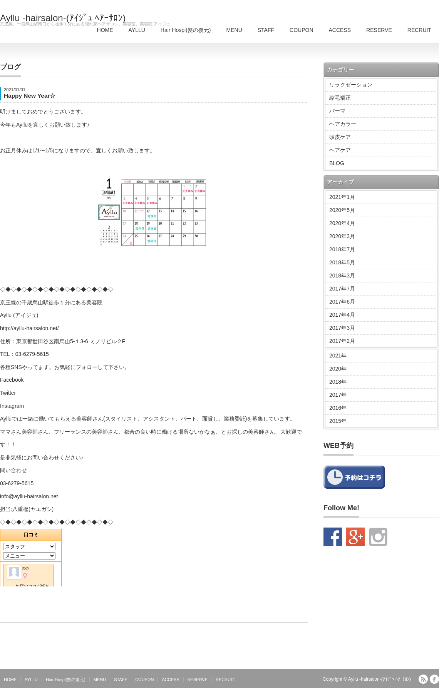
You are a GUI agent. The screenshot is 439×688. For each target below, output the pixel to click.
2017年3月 (342, 328)
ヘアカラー (342, 124)
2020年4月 (342, 223)
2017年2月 (342, 341)
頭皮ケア (340, 137)
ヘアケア (340, 150)
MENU (234, 30)
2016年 (338, 408)
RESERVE (379, 30)
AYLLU (137, 30)
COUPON (301, 30)
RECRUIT (419, 30)
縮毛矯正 (340, 98)
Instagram (12, 406)
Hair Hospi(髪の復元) (186, 30)
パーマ (337, 111)
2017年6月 (342, 302)
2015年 (338, 421)
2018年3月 (342, 275)
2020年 (338, 369)
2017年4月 (342, 315)
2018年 (338, 382)
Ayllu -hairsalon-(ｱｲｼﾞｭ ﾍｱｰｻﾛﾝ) (63, 18)
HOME (105, 30)
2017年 (338, 395)
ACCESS (340, 30)
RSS (423, 679)
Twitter (8, 393)
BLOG (336, 163)
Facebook (11, 380)
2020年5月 (342, 210)
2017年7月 (342, 289)
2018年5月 (342, 262)
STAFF (266, 30)
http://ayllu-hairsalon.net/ (29, 328)
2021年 (338, 355)
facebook (434, 679)
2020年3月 (342, 236)
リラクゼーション (350, 85)
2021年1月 (342, 197)
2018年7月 (342, 249)
